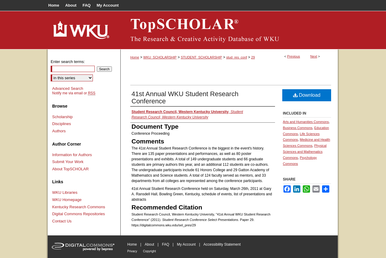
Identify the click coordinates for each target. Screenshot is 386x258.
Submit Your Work (68, 161)
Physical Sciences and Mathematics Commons (305, 151)
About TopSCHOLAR (70, 169)
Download (307, 95)
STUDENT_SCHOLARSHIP (201, 57)
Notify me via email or (73, 93)
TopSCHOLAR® (229, 30)
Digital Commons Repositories (78, 214)
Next (313, 56)
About (149, 244)
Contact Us (61, 221)
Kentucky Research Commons (78, 207)
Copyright (149, 251)
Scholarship (62, 117)
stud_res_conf (236, 57)
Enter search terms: (68, 61)
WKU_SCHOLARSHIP (160, 57)
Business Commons (297, 128)
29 (253, 57)
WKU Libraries (65, 192)
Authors (59, 131)
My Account (186, 244)
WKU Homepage (67, 199)
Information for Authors (72, 155)
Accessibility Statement (222, 244)
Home (134, 57)
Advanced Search (67, 88)
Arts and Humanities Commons (306, 122)
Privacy (132, 251)
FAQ (165, 244)
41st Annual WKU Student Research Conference (185, 97)
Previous (293, 56)
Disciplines (61, 123)
